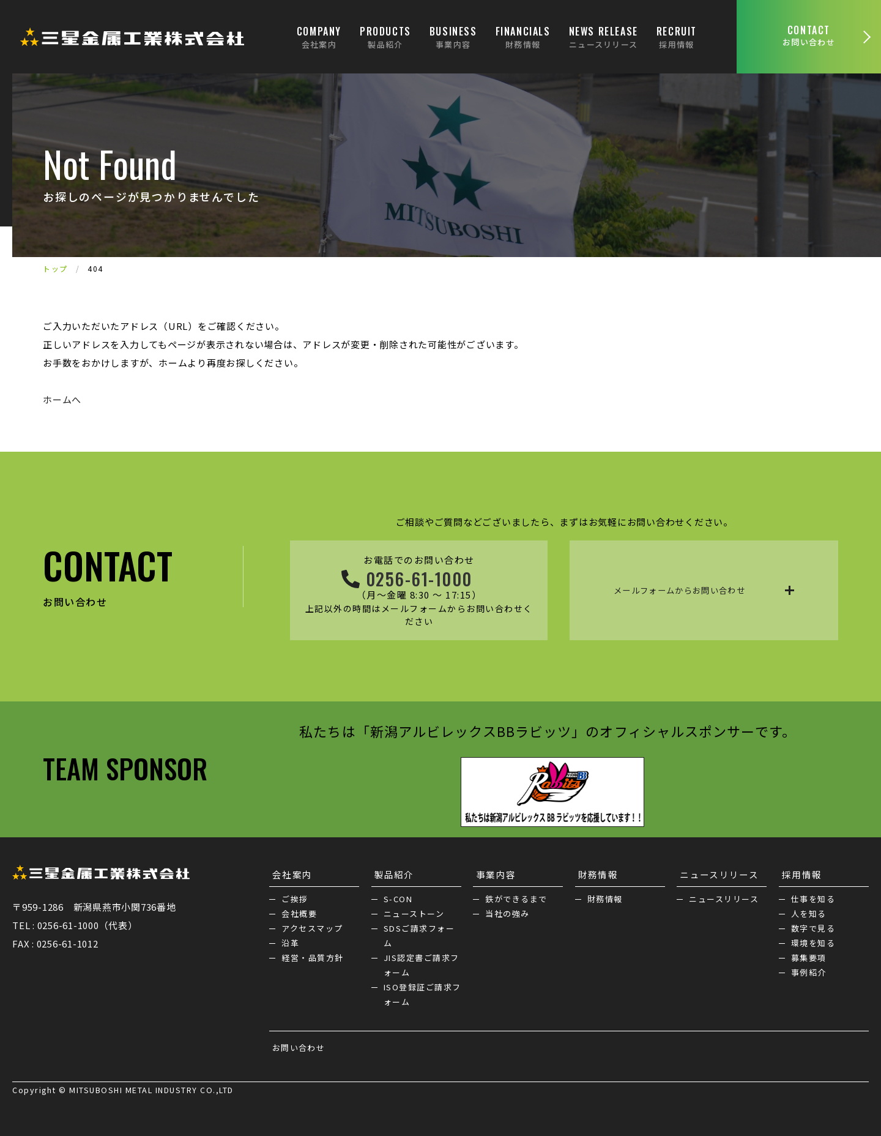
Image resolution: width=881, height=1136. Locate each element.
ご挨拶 (294, 896)
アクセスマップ (312, 926)
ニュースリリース (716, 871)
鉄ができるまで (516, 896)
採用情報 (799, 871)
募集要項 (809, 955)
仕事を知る (813, 896)
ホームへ (62, 399)
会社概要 (299, 911)
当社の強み (507, 911)
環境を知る (813, 940)
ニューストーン (414, 911)
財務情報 (595, 871)
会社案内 (289, 871)
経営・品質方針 (312, 955)
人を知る (809, 911)
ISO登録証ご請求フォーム (422, 992)
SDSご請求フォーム (419, 933)
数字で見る (813, 926)
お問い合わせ (295, 1045)
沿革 (290, 940)
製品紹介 (391, 871)
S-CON (398, 896)
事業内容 (493, 871)
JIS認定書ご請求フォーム (421, 962)
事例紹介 (809, 970)
